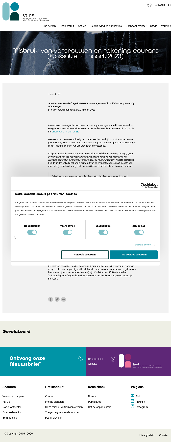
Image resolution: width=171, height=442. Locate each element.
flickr (139, 396)
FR (169, 4)
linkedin (140, 401)
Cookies (164, 435)
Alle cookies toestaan (134, 254)
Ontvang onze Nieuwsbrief (27, 361)
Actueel (82, 26)
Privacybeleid (146, 435)
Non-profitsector (11, 407)
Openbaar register (136, 26)
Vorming (166, 26)
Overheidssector (11, 412)
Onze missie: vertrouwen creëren (64, 407)
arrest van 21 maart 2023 (65, 131)
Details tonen (143, 244)
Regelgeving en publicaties (106, 26)
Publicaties (94, 401)
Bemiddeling (9, 417)
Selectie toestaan (85, 254)
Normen (92, 396)
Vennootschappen (13, 396)
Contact (49, 396)
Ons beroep (49, 26)
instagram (142, 407)
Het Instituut (67, 26)
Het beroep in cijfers (99, 407)
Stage (153, 26)
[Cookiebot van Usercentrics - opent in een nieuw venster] (143, 185)
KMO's (6, 401)
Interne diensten (54, 401)
